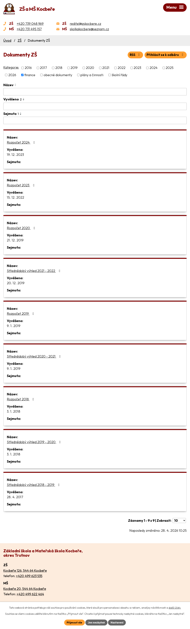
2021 (105, 68)
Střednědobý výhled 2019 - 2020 (34, 442)
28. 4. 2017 (15, 497)
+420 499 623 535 (29, 576)
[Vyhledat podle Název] (95, 91)
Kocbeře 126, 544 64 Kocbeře (25, 570)
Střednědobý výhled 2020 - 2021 (34, 356)
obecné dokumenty (58, 75)
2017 (43, 68)
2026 (12, 75)
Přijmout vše (74, 622)
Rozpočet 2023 (21, 185)
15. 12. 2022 (15, 197)
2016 (28, 68)
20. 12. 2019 (15, 283)
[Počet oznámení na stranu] (179, 520)
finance (29, 75)
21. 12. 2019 (15, 240)
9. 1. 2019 (13, 326)
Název (8, 85)
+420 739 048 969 (30, 23)
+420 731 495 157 (29, 29)
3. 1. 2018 (13, 411)
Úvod (7, 41)
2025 (169, 68)
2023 (137, 68)
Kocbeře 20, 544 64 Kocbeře (24, 589)
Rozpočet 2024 (21, 142)
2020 (90, 68)
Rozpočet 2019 (21, 313)
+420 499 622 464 (30, 594)
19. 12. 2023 (15, 154)
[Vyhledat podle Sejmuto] (95, 120)
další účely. (175, 607)
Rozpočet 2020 (22, 228)
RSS (135, 55)
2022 (121, 68)
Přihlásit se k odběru (165, 55)
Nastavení (117, 622)
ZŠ (20, 41)
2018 (58, 68)
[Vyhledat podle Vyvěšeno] (95, 106)
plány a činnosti (91, 75)
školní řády (119, 75)
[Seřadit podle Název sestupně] (16, 85)
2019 (74, 68)
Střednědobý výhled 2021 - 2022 (34, 271)
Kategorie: (11, 67)
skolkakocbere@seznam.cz (89, 29)
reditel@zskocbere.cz (85, 23)
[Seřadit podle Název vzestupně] (16, 84)
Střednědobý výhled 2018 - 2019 (34, 485)
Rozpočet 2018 (21, 399)
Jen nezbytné (96, 622)
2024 (154, 68)
